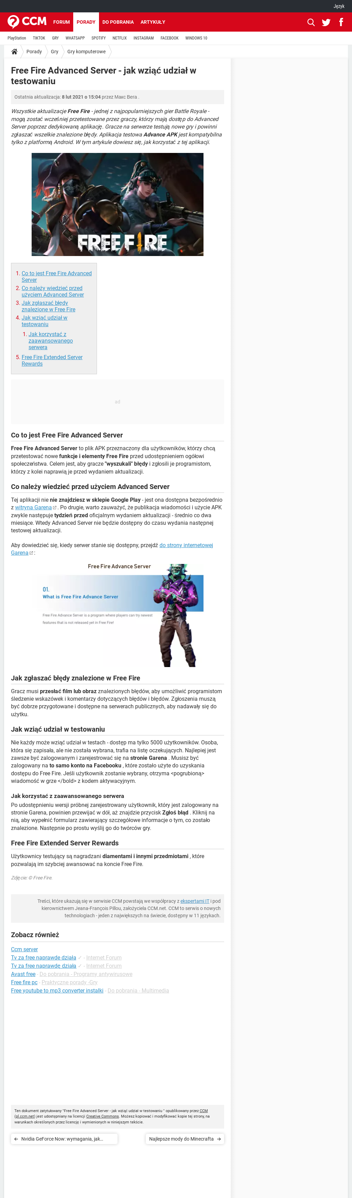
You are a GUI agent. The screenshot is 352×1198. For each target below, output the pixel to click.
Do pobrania (118, 22)
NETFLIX (120, 38)
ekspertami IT (194, 901)
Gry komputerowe (86, 51)
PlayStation (17, 38)
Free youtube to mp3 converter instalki (57, 990)
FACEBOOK (169, 38)
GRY (55, 38)
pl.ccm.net (25, 1116)
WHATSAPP (75, 38)
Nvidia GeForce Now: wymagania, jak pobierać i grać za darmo (60, 1140)
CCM (204, 1111)
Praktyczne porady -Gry (70, 982)
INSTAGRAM (144, 38)
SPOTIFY (98, 38)
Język (338, 6)
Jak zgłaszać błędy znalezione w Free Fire (48, 306)
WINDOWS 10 (196, 38)
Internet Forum (104, 957)
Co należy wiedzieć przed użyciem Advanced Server (53, 291)
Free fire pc (24, 982)
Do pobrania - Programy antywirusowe (86, 974)
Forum (61, 22)
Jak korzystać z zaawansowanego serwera (51, 341)
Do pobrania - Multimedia (138, 990)
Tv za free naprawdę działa (43, 966)
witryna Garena (33, 507)
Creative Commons (102, 1116)
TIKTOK (39, 38)
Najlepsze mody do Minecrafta (181, 1139)
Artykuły (153, 22)
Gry (54, 51)
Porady (86, 22)
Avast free (23, 974)
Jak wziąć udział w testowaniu (44, 321)
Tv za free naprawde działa (43, 957)
